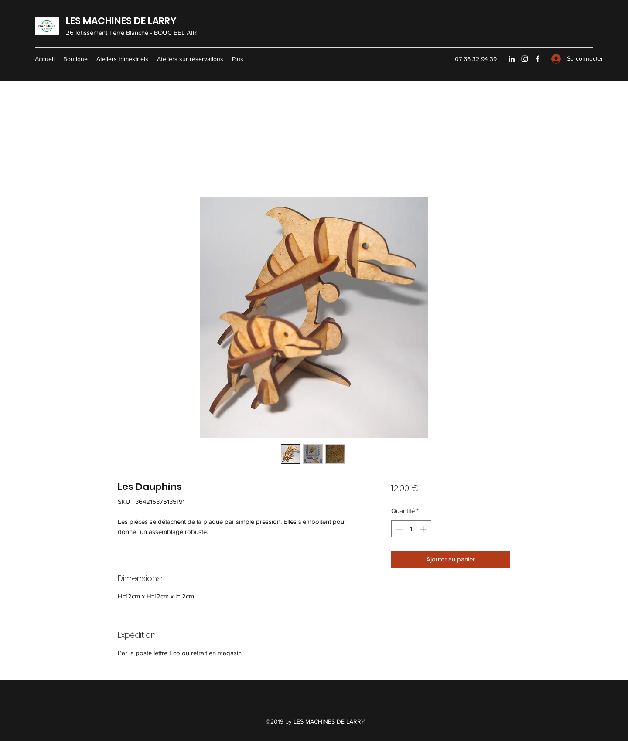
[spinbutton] (411, 529)
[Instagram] (524, 58)
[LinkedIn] (511, 58)
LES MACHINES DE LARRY (121, 20)
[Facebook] (537, 58)
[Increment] (424, 529)
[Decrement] (398, 529)
